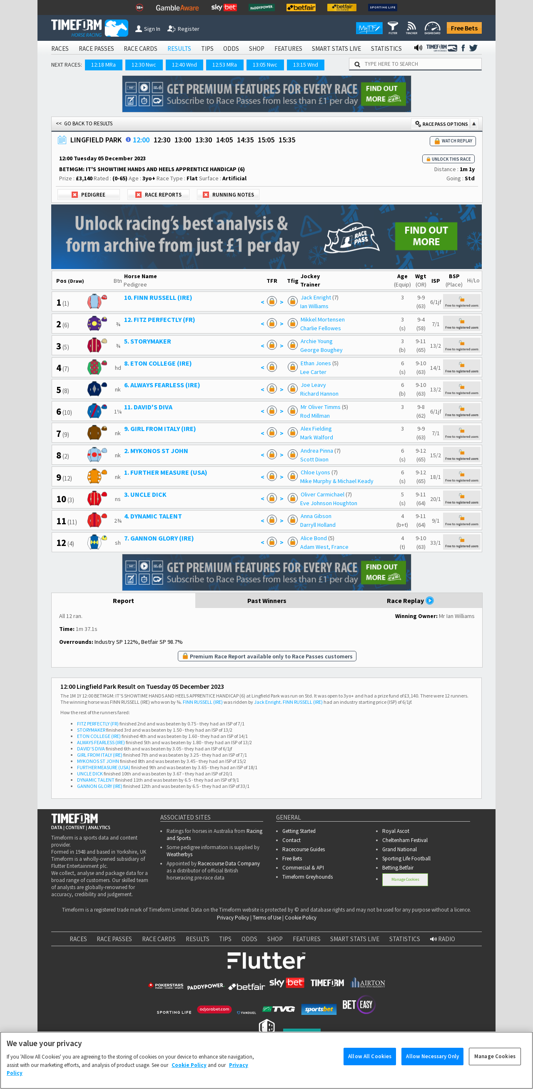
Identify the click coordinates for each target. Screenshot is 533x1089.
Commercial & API (303, 867)
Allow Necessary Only (432, 1063)
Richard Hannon (319, 393)
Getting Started (299, 831)
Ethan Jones (316, 363)
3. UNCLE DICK (145, 494)
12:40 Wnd (184, 64)
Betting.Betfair (397, 867)
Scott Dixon (314, 459)
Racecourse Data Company (229, 863)
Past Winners (266, 600)
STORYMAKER (91, 730)
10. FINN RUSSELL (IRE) (158, 297)
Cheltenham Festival (405, 840)
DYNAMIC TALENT (96, 780)
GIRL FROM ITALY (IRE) (99, 755)
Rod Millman (315, 415)
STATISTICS (386, 48)
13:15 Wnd (305, 64)
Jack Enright (316, 297)
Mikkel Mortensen (323, 319)
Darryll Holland (318, 524)
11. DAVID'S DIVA (148, 407)
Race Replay (410, 600)
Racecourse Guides (303, 849)
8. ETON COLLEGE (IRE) (158, 363)
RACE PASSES (96, 48)
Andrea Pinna (317, 450)
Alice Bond (314, 538)
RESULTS (179, 48)
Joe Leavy (313, 385)
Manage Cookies (405, 879)
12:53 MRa (224, 64)
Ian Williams (314, 306)
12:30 (162, 140)
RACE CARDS (140, 48)
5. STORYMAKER (147, 341)
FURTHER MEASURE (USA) (103, 767)
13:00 (182, 140)
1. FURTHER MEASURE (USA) (165, 472)
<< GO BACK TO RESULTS (84, 123)
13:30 (203, 140)
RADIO (442, 939)
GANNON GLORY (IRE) (99, 786)
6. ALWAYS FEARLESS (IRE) (162, 385)
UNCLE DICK (90, 773)
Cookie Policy (300, 917)
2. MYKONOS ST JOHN (156, 450)
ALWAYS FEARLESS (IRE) (101, 742)
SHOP (256, 48)
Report (123, 600)
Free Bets (464, 28)
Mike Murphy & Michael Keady (337, 481)
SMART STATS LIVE (336, 48)
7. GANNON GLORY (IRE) (159, 538)
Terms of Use (267, 917)
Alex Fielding (316, 428)
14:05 (224, 140)
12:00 (141, 140)
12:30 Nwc (144, 64)
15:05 (266, 140)
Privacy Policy (233, 917)
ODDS (231, 48)
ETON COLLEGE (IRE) (99, 736)
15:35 (287, 140)
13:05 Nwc (265, 64)
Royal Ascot (395, 831)
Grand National (399, 849)
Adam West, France (324, 547)
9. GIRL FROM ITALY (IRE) (160, 428)
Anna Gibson (316, 516)
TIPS (207, 48)
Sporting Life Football (406, 858)
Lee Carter (313, 372)
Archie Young (317, 341)
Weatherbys (179, 854)
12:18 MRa (103, 64)
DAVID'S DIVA (91, 748)
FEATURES (288, 48)
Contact (291, 840)
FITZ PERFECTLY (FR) (98, 723)
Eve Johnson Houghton (328, 503)
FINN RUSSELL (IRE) (203, 702)
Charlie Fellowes (320, 328)
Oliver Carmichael (322, 494)
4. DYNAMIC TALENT (153, 516)
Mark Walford (316, 437)
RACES (60, 48)
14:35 (245, 140)
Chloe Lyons (315, 472)
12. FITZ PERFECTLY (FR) (159, 319)
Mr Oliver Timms (321, 407)
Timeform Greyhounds (307, 876)
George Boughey (321, 350)
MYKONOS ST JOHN (98, 761)
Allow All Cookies (369, 1063)
